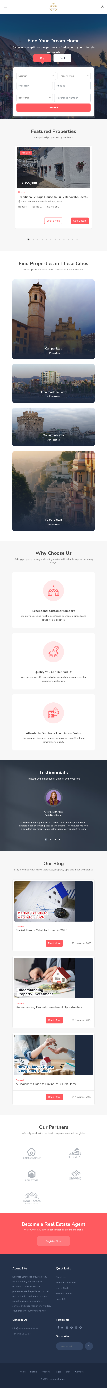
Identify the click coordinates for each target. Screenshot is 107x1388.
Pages (58, 1371)
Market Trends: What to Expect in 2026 (41, 930)
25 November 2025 (81, 1020)
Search (53, 107)
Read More (54, 943)
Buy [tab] (42, 58)
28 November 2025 (81, 943)
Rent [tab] (62, 58)
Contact (79, 1371)
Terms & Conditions (66, 1282)
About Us (61, 1277)
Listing (33, 1371)
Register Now (53, 1241)
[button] (36, 76)
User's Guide (62, 1288)
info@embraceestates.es (25, 1328)
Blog (68, 1371)
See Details (80, 221)
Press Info (61, 1299)
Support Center (64, 1293)
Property (46, 1371)
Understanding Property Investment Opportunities (49, 1007)
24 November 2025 (81, 1097)
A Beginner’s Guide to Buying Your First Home (46, 1084)
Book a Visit (53, 221)
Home (23, 1371)
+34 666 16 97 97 (21, 1333)
